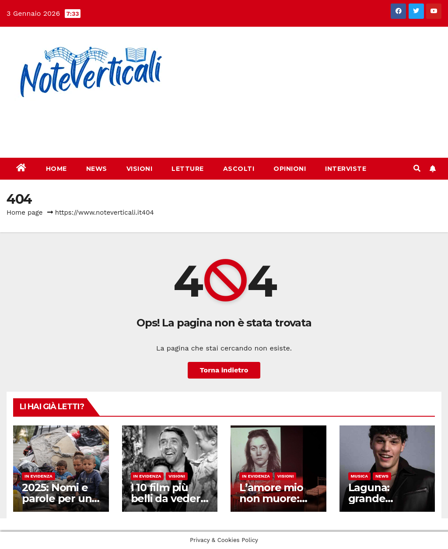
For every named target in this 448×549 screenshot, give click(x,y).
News (96, 169)
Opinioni (289, 169)
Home (56, 169)
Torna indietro (224, 370)
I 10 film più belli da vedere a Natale (169, 498)
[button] (416, 168)
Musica (359, 476)
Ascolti (239, 169)
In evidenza (38, 476)
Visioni (139, 169)
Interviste (345, 169)
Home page (25, 212)
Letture (188, 169)
